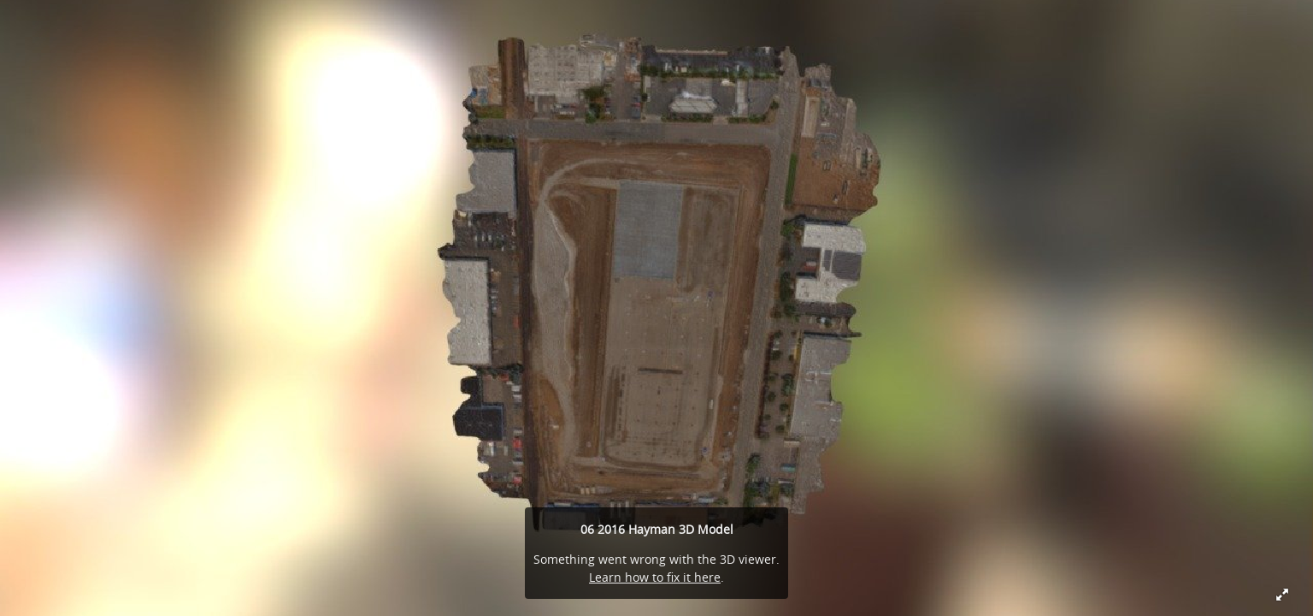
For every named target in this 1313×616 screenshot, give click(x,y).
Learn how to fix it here (655, 577)
